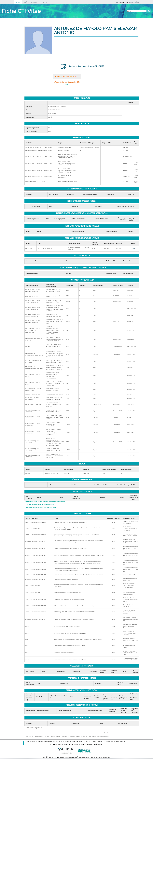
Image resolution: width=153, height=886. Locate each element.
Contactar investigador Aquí (34, 728)
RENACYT (44, 2)
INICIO (18, 2)
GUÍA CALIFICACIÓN (30, 2)
